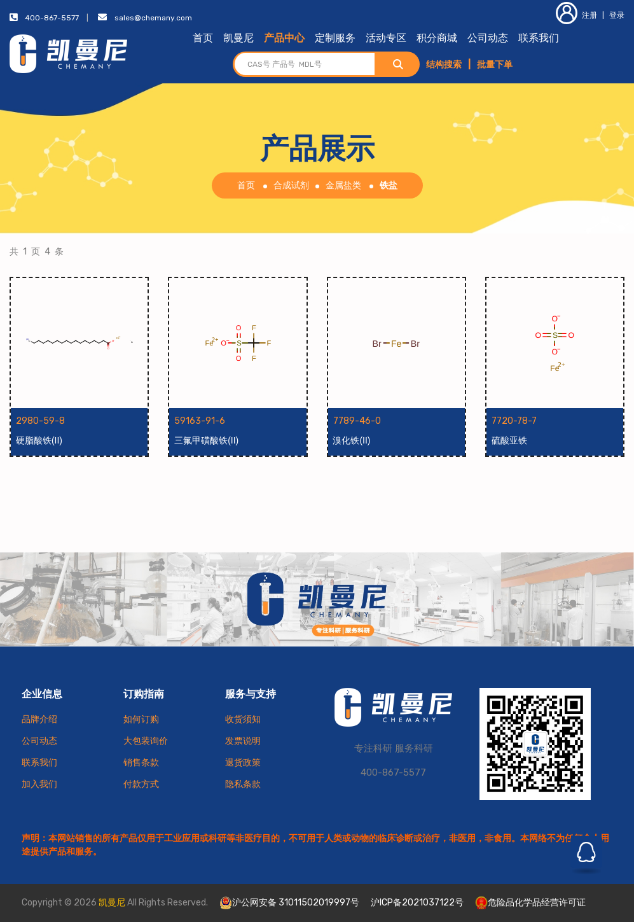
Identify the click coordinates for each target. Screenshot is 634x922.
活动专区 (386, 38)
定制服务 (335, 38)
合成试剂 (291, 185)
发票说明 (243, 741)
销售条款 (141, 762)
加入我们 (39, 784)
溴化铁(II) (352, 440)
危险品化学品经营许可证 (530, 902)
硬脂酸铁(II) (39, 440)
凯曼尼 (238, 38)
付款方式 (141, 784)
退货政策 (243, 762)
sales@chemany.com (153, 17)
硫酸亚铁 (509, 440)
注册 (576, 15)
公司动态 (487, 38)
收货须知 (243, 719)
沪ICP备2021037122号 (417, 902)
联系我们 (538, 38)
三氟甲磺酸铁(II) (206, 440)
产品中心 (284, 38)
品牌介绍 (39, 719)
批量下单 (495, 64)
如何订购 (141, 719)
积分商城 (437, 38)
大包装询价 (145, 741)
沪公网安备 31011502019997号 (289, 903)
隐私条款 (243, 784)
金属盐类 (343, 185)
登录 (616, 15)
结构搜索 (444, 64)
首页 (203, 38)
